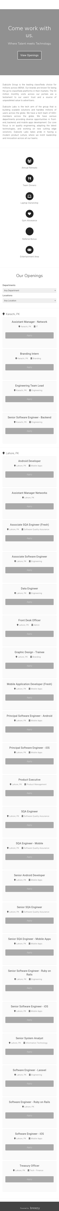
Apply (29, 335)
